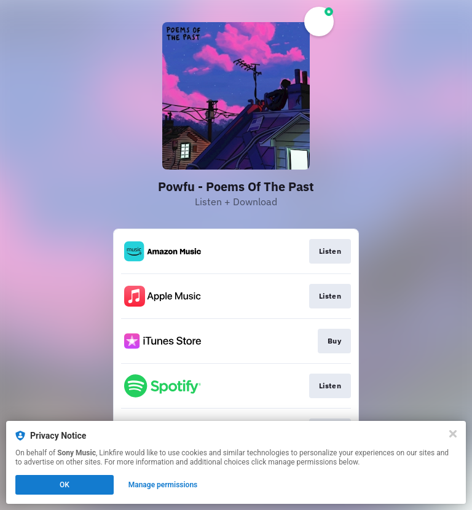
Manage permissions (163, 485)
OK (64, 485)
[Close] (453, 434)
